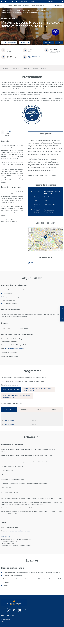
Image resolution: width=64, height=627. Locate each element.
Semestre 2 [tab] (24, 409)
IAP (30, 262)
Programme (25, 68)
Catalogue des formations (20, 10)
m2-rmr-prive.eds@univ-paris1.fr (14, 348)
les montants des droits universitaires (20, 531)
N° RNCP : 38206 (6, 537)
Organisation (15, 68)
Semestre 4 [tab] (55, 409)
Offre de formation (6, 10)
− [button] (30, 231)
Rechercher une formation (14, 5)
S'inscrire (32, 1)
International (24, 1)
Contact (3, 621)
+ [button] (30, 229)
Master (31, 10)
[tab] (11, 389)
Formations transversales (37, 5)
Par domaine (26, 5)
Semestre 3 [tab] (39, 409)
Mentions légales (5, 619)
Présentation (4, 68)
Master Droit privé (40, 10)
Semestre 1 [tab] (9, 409)
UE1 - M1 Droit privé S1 (10, 420)
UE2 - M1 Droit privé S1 (10, 424)
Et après (43, 68)
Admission (35, 68)
